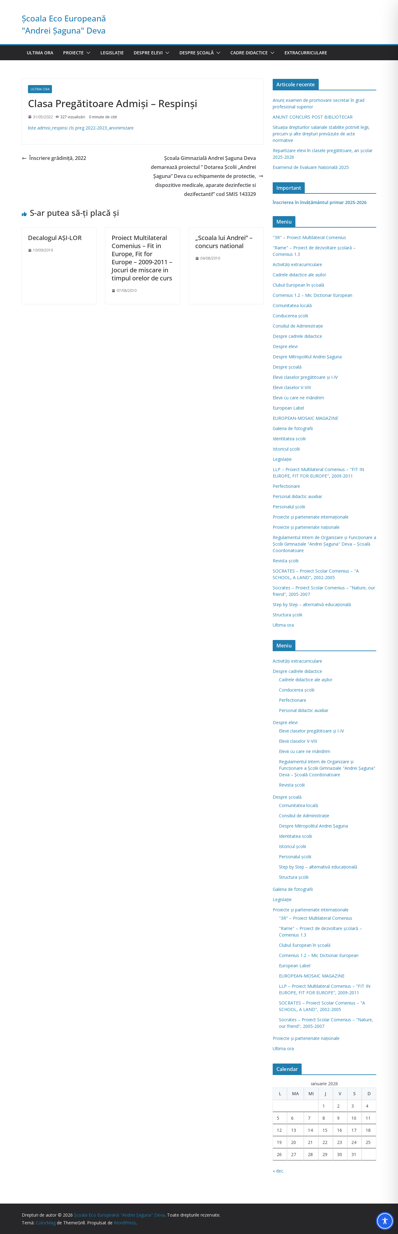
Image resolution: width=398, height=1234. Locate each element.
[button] (87, 52)
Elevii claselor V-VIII (292, 387)
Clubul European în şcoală (298, 285)
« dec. (278, 1171)
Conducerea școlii (290, 316)
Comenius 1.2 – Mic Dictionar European (312, 295)
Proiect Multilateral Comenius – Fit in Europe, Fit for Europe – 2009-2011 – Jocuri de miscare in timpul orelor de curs (142, 258)
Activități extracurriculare (297, 264)
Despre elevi (148, 53)
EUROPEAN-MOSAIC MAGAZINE (305, 418)
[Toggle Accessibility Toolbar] (385, 1221)
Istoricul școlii (286, 449)
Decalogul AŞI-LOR (55, 238)
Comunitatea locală (292, 305)
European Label (288, 408)
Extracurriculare (306, 53)
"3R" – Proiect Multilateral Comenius (309, 237)
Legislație (112, 53)
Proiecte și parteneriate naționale (306, 527)
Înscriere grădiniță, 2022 (54, 158)
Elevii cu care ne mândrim (298, 398)
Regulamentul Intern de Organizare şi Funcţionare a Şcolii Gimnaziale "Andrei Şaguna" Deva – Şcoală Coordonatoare (324, 543)
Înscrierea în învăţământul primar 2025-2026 (320, 202)
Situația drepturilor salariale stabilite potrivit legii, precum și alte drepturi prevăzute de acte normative (321, 133)
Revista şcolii (285, 561)
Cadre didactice (249, 53)
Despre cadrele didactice (297, 336)
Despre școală (196, 53)
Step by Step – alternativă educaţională (312, 604)
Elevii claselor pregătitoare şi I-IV (305, 377)
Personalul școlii (289, 507)
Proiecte (73, 53)
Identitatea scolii (289, 439)
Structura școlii (287, 615)
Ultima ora (40, 53)
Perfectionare (286, 486)
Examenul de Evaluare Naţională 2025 (311, 167)
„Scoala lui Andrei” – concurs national (223, 242)
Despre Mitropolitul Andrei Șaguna (307, 357)
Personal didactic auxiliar (297, 496)
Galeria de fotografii (293, 428)
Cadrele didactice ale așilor (299, 275)
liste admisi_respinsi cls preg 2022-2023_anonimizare (81, 128)
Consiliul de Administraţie (298, 326)
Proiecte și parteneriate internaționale (311, 517)
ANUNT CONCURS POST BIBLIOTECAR (313, 117)
